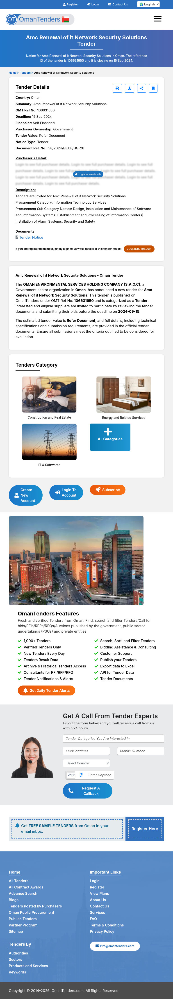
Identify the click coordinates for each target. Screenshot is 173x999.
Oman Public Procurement (31, 912)
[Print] (117, 88)
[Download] (129, 88)
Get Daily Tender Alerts (46, 690)
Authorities (18, 953)
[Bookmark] (153, 88)
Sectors (15, 959)
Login (93, 4)
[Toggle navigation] (159, 19)
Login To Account (66, 492)
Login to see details (88, 174)
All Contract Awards (26, 887)
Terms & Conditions (107, 925)
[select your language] (148, 4)
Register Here (145, 829)
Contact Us (118, 4)
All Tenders (18, 881)
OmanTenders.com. (68, 990)
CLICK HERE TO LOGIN (139, 248)
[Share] (141, 88)
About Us (98, 900)
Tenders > (26, 72)
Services (97, 912)
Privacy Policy (102, 931)
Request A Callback (84, 791)
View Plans (99, 893)
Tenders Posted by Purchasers (35, 906)
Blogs (13, 900)
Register (70, 4)
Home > (14, 72)
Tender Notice (31, 237)
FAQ (93, 919)
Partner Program (23, 925)
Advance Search (23, 893)
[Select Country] (86, 763)
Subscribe (108, 489)
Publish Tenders (23, 919)
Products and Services (28, 966)
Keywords (17, 972)
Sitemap (16, 931)
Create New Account (24, 495)
